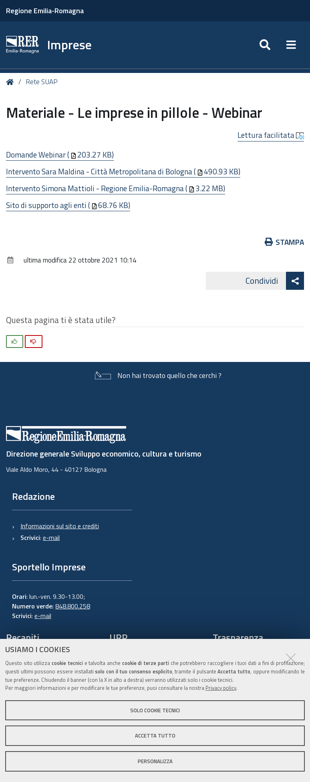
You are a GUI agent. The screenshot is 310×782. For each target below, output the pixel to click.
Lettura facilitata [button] (271, 135)
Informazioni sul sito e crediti (59, 526)
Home (11, 82)
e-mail (51, 537)
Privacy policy (220, 688)
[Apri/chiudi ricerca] (265, 44)
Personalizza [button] (155, 761)
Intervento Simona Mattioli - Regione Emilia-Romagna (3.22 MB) (115, 188)
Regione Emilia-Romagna (45, 10)
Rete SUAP (42, 82)
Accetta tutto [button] (155, 735)
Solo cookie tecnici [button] (155, 710)
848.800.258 (72, 606)
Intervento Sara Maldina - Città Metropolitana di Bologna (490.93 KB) (123, 171)
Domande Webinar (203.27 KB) (60, 154)
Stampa (284, 242)
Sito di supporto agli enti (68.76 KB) (68, 205)
